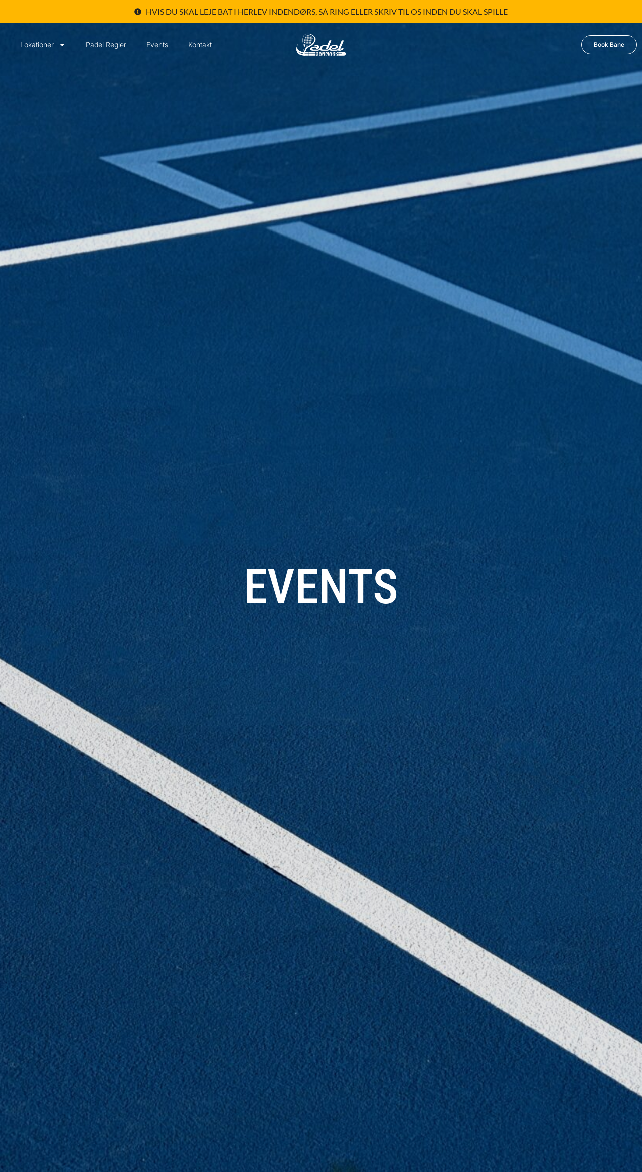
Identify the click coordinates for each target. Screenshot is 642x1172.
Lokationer (43, 44)
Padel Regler (106, 44)
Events (157, 44)
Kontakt (200, 44)
